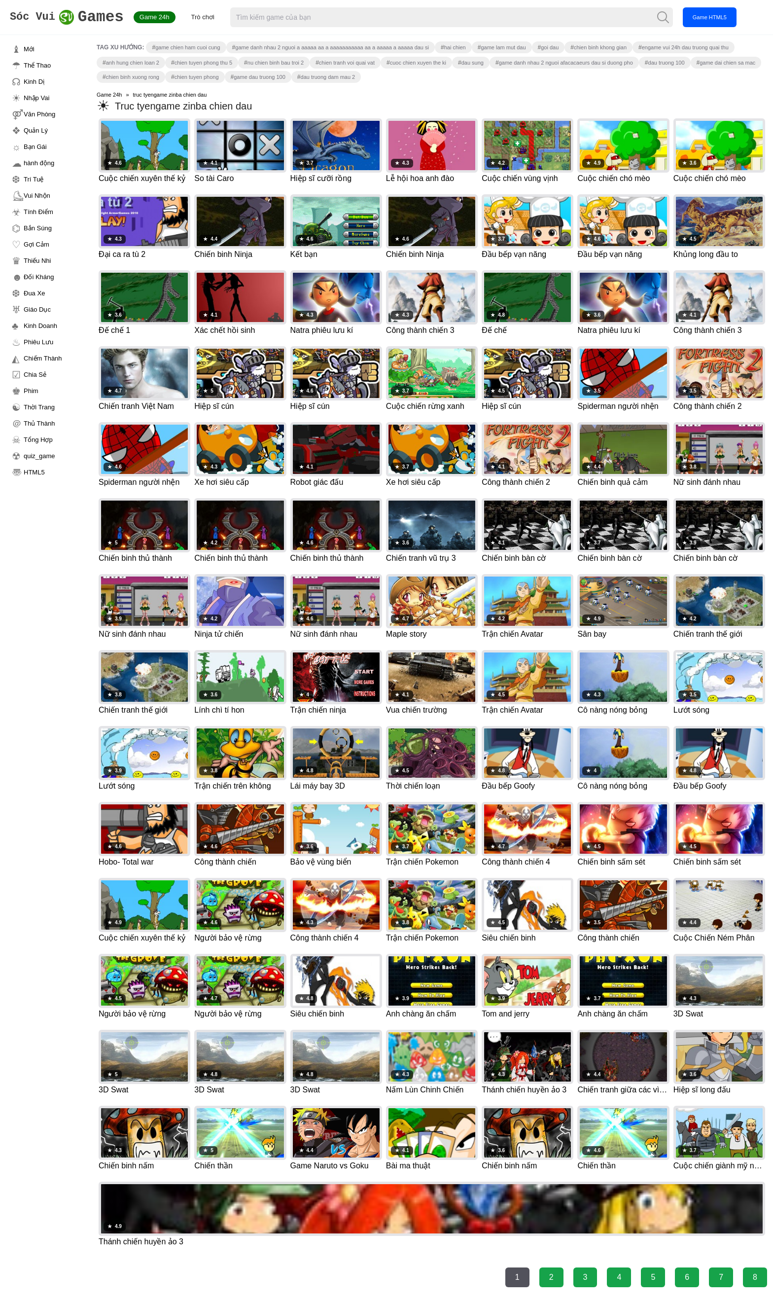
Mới (29, 49)
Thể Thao (37, 65)
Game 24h (173, 17)
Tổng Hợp (38, 439)
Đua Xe (34, 293)
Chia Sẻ (35, 374)
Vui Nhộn (37, 195)
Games (76, 17)
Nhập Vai (36, 98)
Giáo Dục (37, 309)
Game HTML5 (728, 17)
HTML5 (34, 472)
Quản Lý (36, 130)
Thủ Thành (39, 423)
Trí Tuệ (33, 179)
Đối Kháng (39, 277)
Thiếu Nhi (37, 260)
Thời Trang (39, 407)
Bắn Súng (38, 228)
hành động (39, 163)
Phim (31, 391)
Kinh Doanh (40, 325)
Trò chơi (221, 17)
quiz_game (39, 456)
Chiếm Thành (43, 358)
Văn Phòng (39, 114)
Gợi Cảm (36, 244)
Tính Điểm (38, 212)
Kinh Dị (34, 81)
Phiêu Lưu (38, 342)
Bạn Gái (35, 146)
